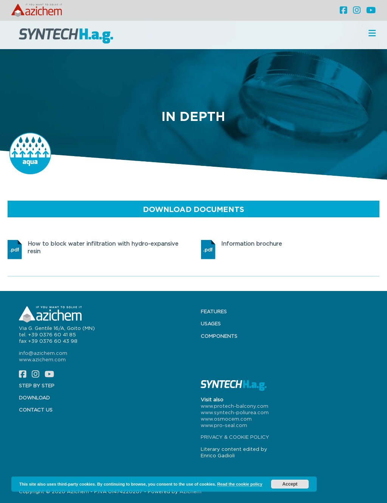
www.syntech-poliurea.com (235, 412)
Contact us (36, 409)
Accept (289, 484)
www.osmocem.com (226, 418)
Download (34, 397)
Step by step (36, 385)
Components (219, 336)
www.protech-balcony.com (234, 406)
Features (214, 311)
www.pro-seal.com (224, 425)
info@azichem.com (43, 353)
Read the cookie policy (239, 484)
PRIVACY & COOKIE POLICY (235, 437)
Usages (211, 323)
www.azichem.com (42, 359)
